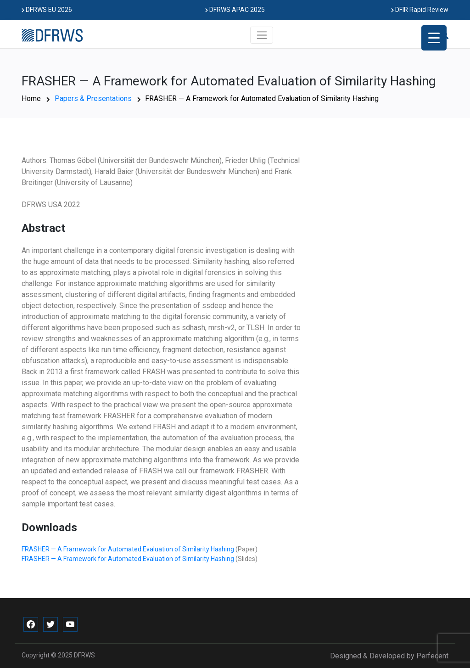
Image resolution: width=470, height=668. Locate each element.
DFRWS (84, 655)
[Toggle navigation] (262, 35)
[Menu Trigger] (434, 38)
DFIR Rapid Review (419, 9)
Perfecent (432, 655)
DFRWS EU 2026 (47, 9)
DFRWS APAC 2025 (235, 9)
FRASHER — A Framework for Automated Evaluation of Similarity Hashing (128, 549)
